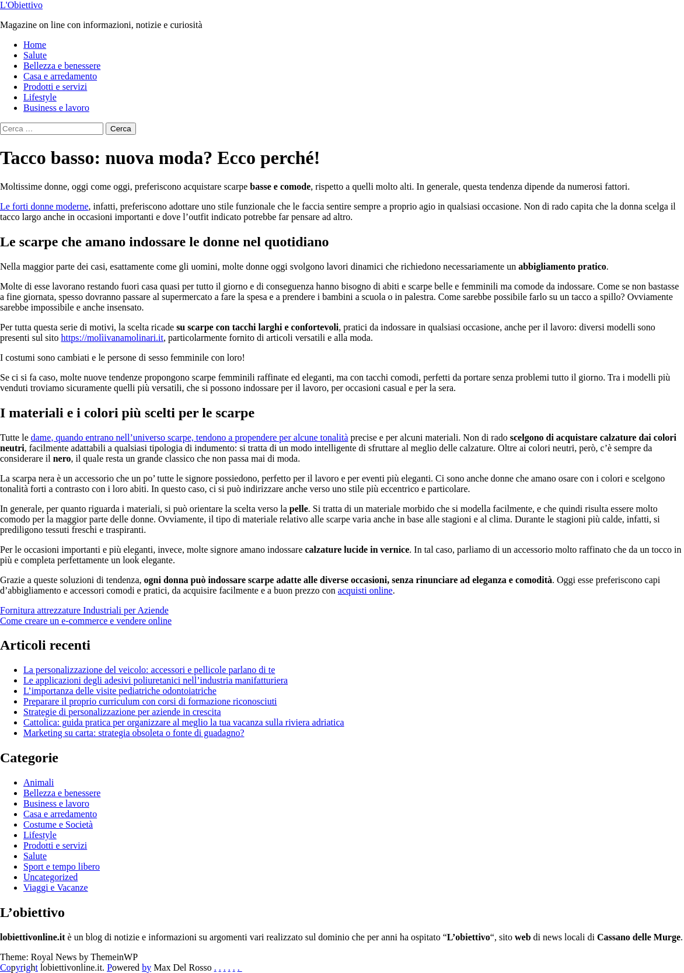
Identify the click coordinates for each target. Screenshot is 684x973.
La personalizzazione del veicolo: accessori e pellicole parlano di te (149, 670)
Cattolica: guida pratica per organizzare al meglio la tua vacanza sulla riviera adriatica (183, 722)
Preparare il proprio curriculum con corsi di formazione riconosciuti (150, 701)
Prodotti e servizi (55, 87)
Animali (38, 782)
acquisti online (365, 590)
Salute (35, 55)
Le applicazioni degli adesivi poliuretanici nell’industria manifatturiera (155, 680)
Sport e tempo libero (61, 866)
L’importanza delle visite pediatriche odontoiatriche (120, 691)
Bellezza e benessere (61, 66)
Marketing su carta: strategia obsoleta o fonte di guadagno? (134, 733)
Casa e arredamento (60, 76)
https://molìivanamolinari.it (112, 338)
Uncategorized (50, 877)
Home (34, 45)
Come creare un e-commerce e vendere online (86, 621)
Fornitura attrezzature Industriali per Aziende (84, 610)
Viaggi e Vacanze (55, 887)
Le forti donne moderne (44, 206)
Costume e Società (58, 824)
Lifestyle (40, 97)
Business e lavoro (56, 108)
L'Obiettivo (21, 5)
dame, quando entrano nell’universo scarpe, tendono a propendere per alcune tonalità (189, 437)
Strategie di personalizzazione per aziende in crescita (122, 712)
